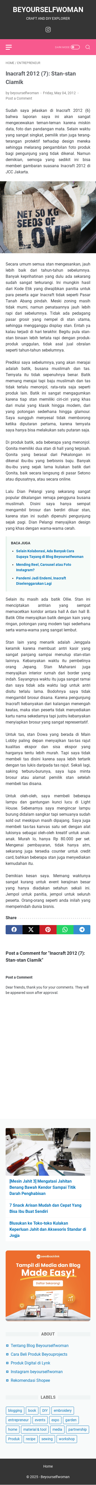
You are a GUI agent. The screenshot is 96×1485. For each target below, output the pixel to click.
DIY (45, 1410)
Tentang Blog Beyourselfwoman (40, 1345)
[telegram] (81, 929)
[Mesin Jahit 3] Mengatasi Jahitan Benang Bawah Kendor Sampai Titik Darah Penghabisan (42, 1187)
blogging (15, 1410)
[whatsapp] (65, 929)
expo (55, 1420)
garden (71, 1420)
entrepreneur (18, 1420)
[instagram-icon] (48, 30)
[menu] (12, 47)
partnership (77, 1429)
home (12, 1429)
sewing (47, 1439)
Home (48, 1466)
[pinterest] (47, 929)
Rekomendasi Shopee (30, 1380)
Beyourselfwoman (48, 9)
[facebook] (14, 929)
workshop (67, 1439)
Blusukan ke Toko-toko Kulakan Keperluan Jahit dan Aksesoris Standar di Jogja (47, 1229)
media (57, 1429)
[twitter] (31, 929)
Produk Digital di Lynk (30, 1363)
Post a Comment (19, 98)
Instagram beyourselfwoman (37, 1371)
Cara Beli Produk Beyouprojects (39, 1354)
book (32, 1410)
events (40, 1420)
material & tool (34, 1429)
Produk (14, 1439)
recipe (30, 1439)
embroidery (63, 1410)
